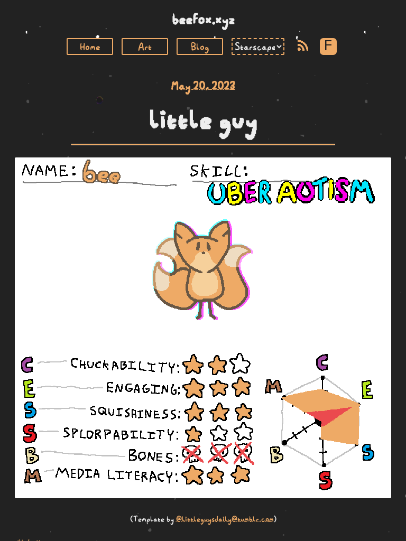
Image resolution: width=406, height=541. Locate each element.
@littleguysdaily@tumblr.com (225, 519)
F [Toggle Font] (328, 46)
